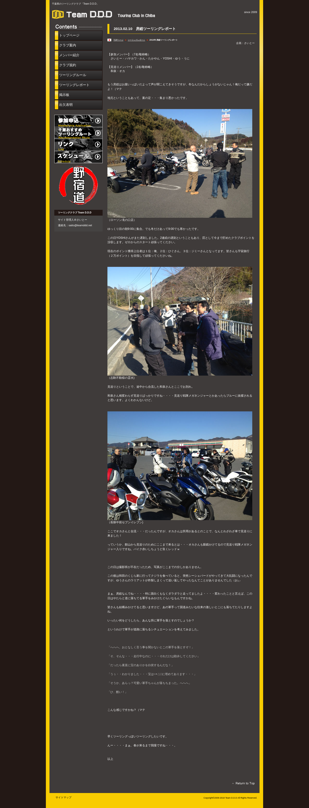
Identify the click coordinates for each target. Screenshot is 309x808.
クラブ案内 (67, 45)
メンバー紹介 (69, 55)
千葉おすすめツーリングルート (78, 133)
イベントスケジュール (78, 157)
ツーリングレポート (136, 40)
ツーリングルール (72, 75)
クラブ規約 (67, 65)
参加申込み (78, 121)
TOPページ (118, 40)
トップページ (69, 35)
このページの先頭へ (242, 784)
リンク (78, 145)
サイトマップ (63, 797)
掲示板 (64, 95)
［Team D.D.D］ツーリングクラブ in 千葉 (106, 14)
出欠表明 (66, 105)
